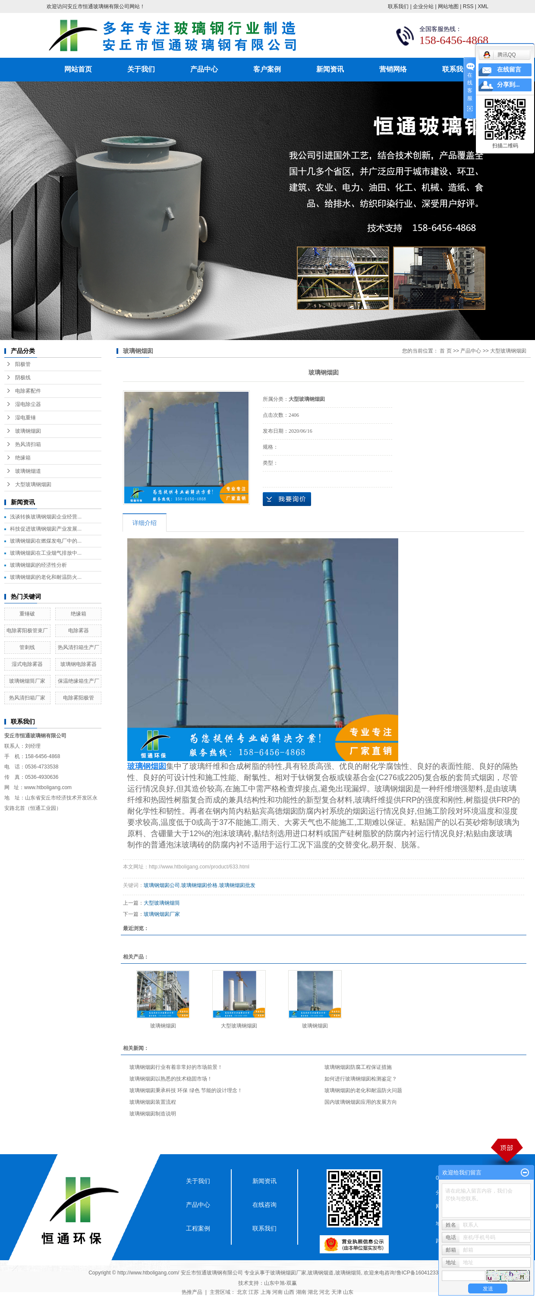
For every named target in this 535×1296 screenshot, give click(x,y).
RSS (468, 6)
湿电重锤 (25, 418)
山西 (289, 1292)
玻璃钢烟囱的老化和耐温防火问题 (363, 1090)
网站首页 (78, 69)
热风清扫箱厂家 (27, 698)
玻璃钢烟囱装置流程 (152, 1102)
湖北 (313, 1292)
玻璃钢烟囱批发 (237, 885)
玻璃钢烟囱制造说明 (152, 1114)
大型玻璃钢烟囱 (33, 484)
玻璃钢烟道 (28, 471)
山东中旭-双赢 (280, 1283)
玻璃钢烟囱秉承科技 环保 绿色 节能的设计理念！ (185, 1090)
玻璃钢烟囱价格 (199, 885)
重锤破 (27, 614)
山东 (348, 1292)
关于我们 (141, 69)
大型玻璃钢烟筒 (162, 903)
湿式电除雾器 (27, 664)
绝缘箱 (23, 458)
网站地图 (448, 6)
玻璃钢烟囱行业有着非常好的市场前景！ (176, 1067)
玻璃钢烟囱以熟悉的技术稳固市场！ (170, 1079)
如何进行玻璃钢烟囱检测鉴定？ (360, 1079)
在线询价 (287, 499)
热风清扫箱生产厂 (78, 647)
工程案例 (198, 1228)
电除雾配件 (28, 391)
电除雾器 (78, 631)
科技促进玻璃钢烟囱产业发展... (46, 529)
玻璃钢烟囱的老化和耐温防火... (46, 577)
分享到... (508, 84)
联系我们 (398, 6)
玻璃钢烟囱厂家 (162, 914)
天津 (336, 1292)
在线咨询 (264, 1204)
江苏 (254, 1292)
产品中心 (204, 69)
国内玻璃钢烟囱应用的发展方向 (360, 1102)
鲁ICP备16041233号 (420, 1273)
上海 (266, 1292)
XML (483, 6)
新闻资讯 (330, 69)
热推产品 (192, 1292)
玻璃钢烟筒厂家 (27, 681)
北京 (242, 1292)
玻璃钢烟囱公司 (162, 885)
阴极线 (23, 378)
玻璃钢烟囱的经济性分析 (38, 565)
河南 (277, 1292)
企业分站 (423, 6)
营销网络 (393, 69)
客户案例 (267, 69)
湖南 (301, 1292)
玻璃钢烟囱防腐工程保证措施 (358, 1067)
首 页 (445, 351)
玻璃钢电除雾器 (78, 664)
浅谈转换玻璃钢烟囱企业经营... (46, 517)
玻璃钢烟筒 (348, 1273)
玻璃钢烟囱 (28, 431)
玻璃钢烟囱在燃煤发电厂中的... (46, 541)
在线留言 (509, 69)
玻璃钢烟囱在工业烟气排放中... (46, 553)
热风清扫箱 (28, 444)
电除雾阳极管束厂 (27, 631)
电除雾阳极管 (78, 698)
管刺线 (27, 647)
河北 (324, 1292)
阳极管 (23, 364)
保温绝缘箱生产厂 (78, 681)
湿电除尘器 (28, 404)
